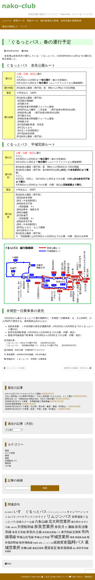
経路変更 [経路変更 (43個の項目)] (60, 542)
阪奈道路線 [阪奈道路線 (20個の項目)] (64, 547)
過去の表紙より (10, 26)
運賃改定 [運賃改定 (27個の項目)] (50, 548)
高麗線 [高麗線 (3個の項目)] (8, 551)
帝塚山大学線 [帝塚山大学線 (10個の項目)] (42, 537)
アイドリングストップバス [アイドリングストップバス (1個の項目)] (56, 512)
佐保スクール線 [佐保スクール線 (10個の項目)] (25, 521)
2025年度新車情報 (13, 404)
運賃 (7, 458)
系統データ (32, 20)
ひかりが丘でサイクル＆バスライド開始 (23, 394)
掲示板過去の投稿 (49, 20)
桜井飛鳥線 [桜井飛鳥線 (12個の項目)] (26, 542)
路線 (26, 51)
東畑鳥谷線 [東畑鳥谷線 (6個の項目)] (80, 537)
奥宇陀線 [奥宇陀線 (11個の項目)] (66, 532)
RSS (8, 564)
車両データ (19, 20)
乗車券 (8, 463)
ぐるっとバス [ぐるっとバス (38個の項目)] (36, 511)
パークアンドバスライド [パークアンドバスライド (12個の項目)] (31, 516)
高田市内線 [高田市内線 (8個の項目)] (82, 548)
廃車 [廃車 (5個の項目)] (72, 537)
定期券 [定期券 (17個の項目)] (76, 532)
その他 (8, 466)
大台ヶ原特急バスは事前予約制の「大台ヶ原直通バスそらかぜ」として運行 (39, 396)
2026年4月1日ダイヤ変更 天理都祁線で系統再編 (27, 401)
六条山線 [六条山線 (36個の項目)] (41, 521)
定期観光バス (11, 460)
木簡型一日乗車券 (39, 359)
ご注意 (45, 577)
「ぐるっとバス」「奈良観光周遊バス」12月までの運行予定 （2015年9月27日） (41, 345)
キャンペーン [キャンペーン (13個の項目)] (75, 511)
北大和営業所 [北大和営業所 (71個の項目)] (59, 521)
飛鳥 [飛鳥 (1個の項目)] (74, 548)
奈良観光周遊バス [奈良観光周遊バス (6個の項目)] (51, 532)
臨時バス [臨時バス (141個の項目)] (76, 542)
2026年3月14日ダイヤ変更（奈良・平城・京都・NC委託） (31, 409)
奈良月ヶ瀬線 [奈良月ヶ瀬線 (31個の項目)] (64, 527)
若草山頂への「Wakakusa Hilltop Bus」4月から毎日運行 (30, 399)
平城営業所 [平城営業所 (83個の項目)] (59, 537)
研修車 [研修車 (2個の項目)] (35, 543)
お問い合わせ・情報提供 (80, 577)
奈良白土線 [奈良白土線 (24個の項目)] (34, 532)
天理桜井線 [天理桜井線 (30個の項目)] (25, 527)
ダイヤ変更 (10, 453)
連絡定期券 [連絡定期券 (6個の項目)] (38, 548)
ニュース (6, 20)
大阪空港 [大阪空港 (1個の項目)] (13, 527)
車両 (7, 455)
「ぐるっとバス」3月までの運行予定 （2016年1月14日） (30, 343)
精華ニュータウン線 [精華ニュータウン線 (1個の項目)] (46, 543)
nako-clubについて (59, 577)
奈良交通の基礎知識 (71, 20)
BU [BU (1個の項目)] (6, 512)
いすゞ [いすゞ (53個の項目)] (19, 511)
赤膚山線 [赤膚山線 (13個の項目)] (26, 547)
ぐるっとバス (23, 359)
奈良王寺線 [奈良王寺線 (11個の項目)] (19, 532)
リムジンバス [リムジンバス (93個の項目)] (59, 516)
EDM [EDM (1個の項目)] (9, 512)
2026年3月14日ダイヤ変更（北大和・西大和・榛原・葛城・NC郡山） (36, 406)
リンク (23, 26)
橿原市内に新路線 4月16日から (77, 368)
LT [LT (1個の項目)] (12, 512)
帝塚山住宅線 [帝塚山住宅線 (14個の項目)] (25, 537)
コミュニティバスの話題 (14, 368)
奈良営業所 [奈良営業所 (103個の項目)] (44, 526)
